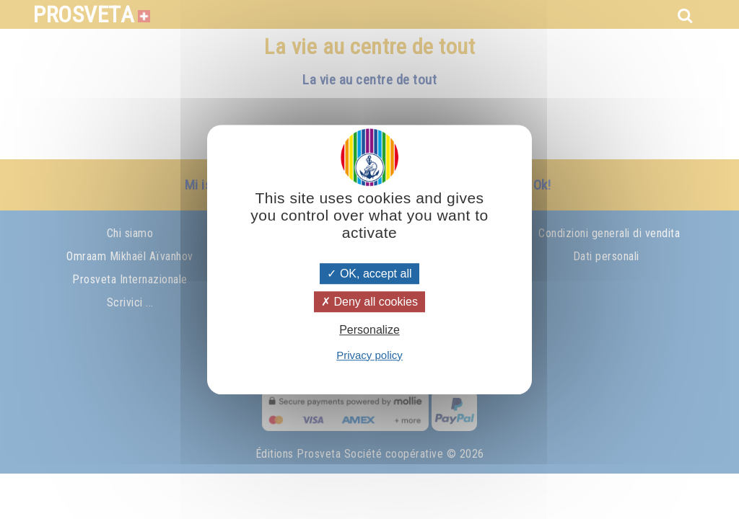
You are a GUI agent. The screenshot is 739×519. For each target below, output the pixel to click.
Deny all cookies (369, 302)
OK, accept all (369, 273)
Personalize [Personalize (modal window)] (369, 330)
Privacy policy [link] (369, 355)
